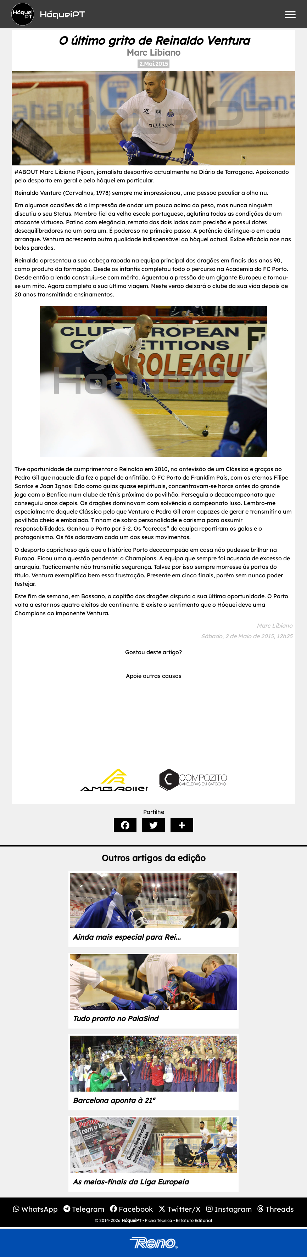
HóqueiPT (131, 1220)
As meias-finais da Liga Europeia (131, 1181)
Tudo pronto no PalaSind (115, 1018)
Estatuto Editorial (194, 1220)
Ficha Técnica (158, 1220)
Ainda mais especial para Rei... (127, 937)
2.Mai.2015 (153, 63)
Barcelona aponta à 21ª (113, 1100)
